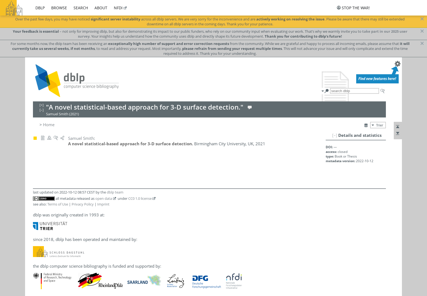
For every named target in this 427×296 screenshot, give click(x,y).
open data (103, 198)
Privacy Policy (83, 204)
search (81, 7)
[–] (334, 135)
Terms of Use (57, 204)
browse (59, 7)
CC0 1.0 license (140, 198)
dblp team (115, 192)
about (100, 7)
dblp (40, 7)
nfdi (118, 7)
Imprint (103, 204)
